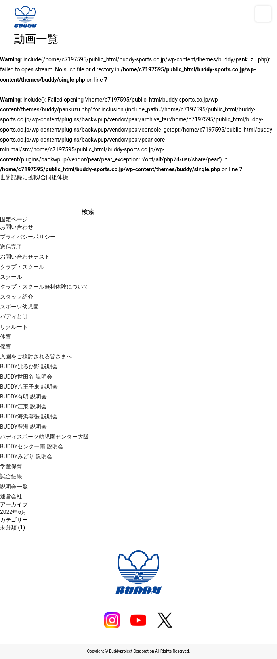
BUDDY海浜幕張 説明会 (29, 416)
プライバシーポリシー (27, 237)
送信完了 (11, 246)
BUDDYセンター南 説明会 (31, 446)
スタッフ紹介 (16, 296)
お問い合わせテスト (25, 256)
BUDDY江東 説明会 (23, 406)
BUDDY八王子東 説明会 (29, 386)
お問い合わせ (16, 227)
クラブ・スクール (22, 267)
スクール (11, 277)
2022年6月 (13, 512)
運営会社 (11, 496)
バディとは (14, 316)
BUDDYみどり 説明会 (26, 456)
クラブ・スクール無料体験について (44, 287)
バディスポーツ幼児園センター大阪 (44, 436)
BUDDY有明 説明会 (23, 396)
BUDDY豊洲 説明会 (23, 426)
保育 (5, 346)
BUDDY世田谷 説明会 (26, 377)
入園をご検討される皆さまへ (36, 356)
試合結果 (11, 476)
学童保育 (11, 466)
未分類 (8, 527)
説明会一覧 (14, 486)
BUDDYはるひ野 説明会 (29, 366)
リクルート (14, 327)
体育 (5, 336)
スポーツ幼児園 (19, 306)
